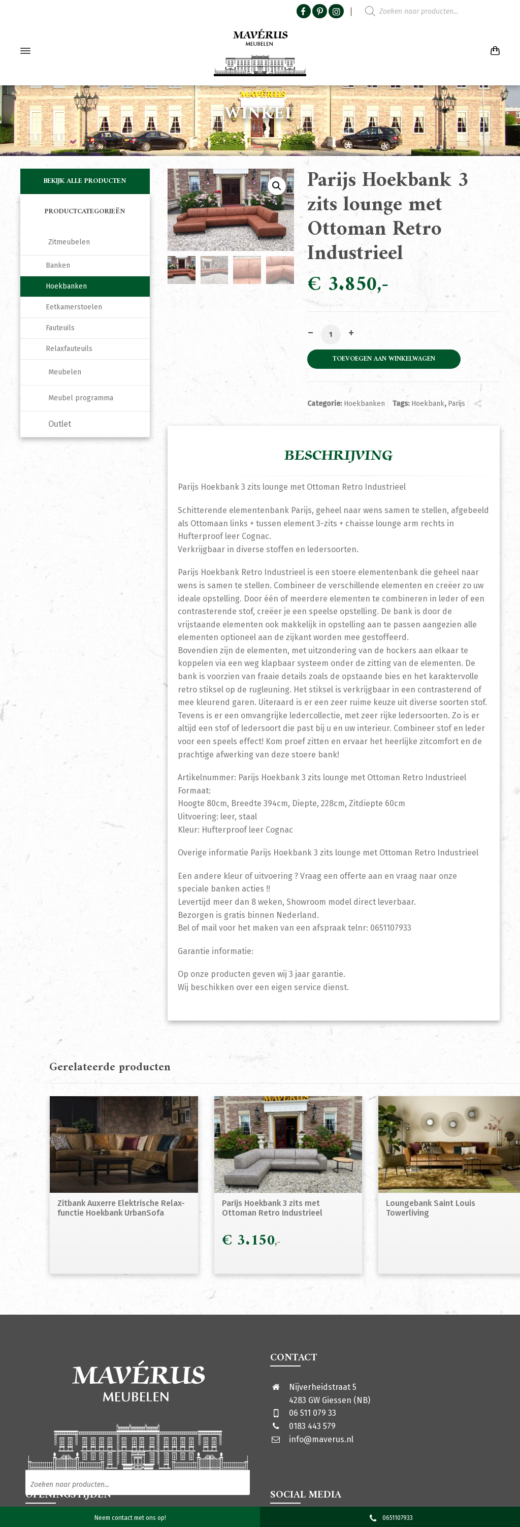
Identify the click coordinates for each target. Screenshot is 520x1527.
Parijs (456, 403)
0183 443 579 (312, 1426)
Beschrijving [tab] (338, 455)
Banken (58, 265)
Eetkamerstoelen (74, 307)
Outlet (59, 424)
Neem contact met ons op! (130, 1517)
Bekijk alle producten (85, 181)
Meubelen (64, 372)
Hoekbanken (364, 403)
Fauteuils (60, 328)
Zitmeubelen (69, 242)
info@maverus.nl (321, 1439)
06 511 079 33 (312, 1413)
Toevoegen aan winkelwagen (384, 359)
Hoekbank (427, 403)
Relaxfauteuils (69, 348)
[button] (277, 186)
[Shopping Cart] (493, 51)
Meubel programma (80, 398)
